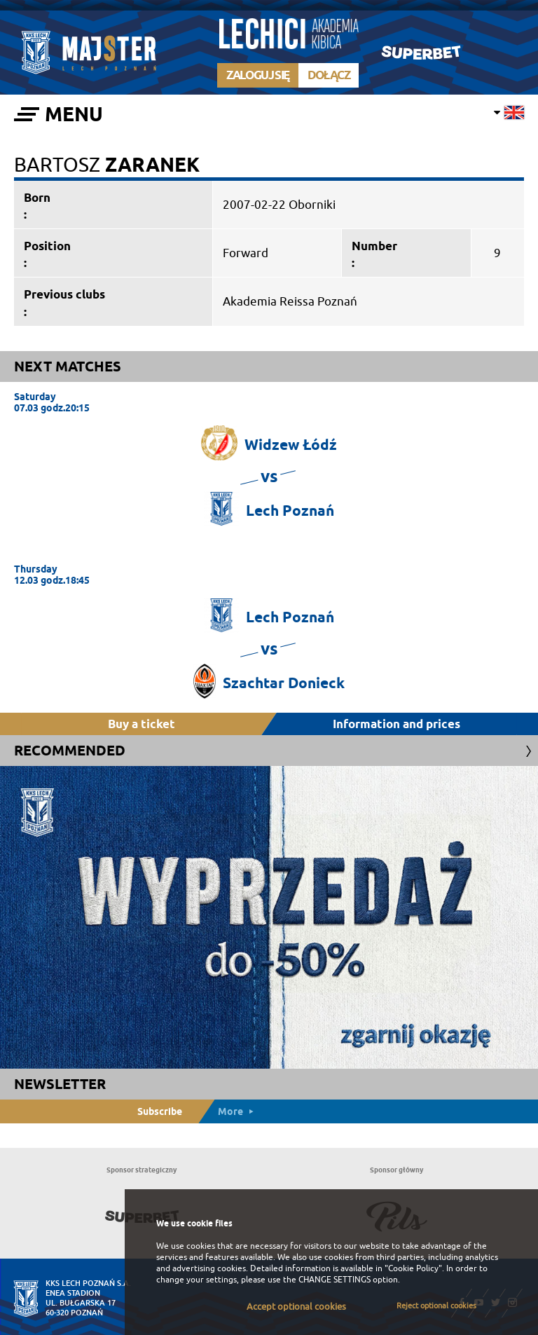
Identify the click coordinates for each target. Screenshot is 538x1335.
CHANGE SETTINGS (334, 1279)
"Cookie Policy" (413, 1268)
